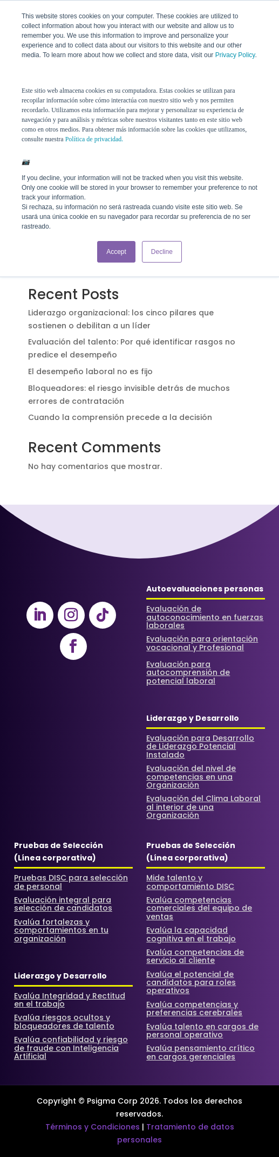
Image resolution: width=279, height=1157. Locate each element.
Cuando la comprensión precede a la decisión (120, 417)
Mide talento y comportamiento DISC (190, 881)
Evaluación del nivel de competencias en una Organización (191, 776)
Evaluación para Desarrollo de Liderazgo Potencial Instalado (200, 746)
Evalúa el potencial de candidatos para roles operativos (191, 982)
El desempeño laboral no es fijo (90, 371)
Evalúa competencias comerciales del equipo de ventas (199, 908)
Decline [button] (162, 252)
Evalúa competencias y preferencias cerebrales (194, 1008)
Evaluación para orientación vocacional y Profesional (202, 642)
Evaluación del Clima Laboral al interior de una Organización (203, 807)
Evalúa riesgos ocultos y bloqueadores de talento (64, 1021)
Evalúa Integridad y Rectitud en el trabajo (69, 999)
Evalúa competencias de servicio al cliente (195, 956)
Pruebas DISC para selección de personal (71, 881)
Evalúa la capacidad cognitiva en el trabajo (191, 934)
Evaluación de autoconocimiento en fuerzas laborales (204, 617)
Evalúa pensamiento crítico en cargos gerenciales (200, 1052)
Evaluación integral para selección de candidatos (63, 903)
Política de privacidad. (94, 139)
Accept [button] (116, 252)
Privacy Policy (235, 55)
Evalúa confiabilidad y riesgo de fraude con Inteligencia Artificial (71, 1048)
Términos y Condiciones (92, 1126)
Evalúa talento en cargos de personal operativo (202, 1030)
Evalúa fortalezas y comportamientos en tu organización (61, 930)
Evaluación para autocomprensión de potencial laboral (188, 672)
